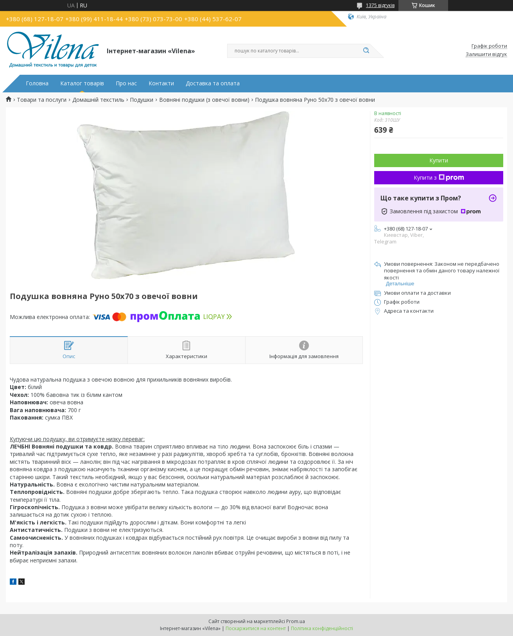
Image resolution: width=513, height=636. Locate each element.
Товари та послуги (41, 99)
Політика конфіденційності (322, 628)
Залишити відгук (486, 54)
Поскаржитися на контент (256, 628)
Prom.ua (295, 621)
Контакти (161, 83)
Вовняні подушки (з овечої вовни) (204, 99)
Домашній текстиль (98, 99)
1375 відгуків (380, 5)
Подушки (141, 99)
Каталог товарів (82, 83)
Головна (37, 83)
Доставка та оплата (213, 83)
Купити (438, 160)
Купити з (439, 177)
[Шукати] (366, 51)
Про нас (126, 83)
